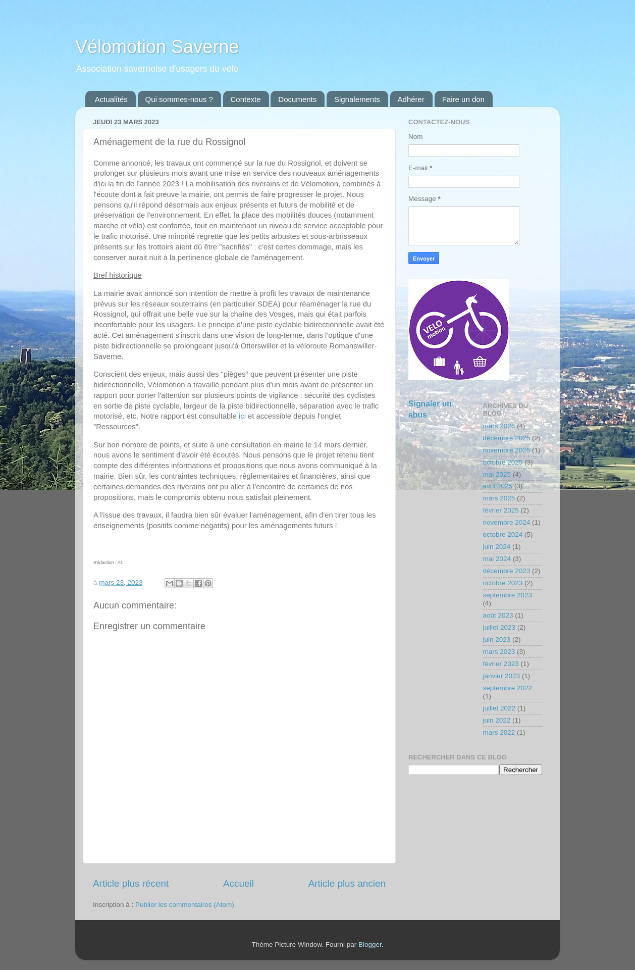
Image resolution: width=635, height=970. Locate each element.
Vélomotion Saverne (157, 46)
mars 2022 (499, 732)
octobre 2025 (503, 462)
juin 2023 (497, 639)
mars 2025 (499, 498)
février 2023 (501, 664)
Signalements (357, 99)
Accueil (238, 883)
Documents (297, 99)
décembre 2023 (507, 571)
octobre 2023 (503, 583)
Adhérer (411, 99)
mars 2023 (499, 651)
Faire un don (463, 99)
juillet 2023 (499, 627)
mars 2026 (499, 426)
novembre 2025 (507, 450)
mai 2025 (497, 474)
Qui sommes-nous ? (179, 99)
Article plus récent (131, 883)
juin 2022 (497, 720)
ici (242, 416)
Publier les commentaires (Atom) (184, 904)
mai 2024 (497, 559)
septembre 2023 (508, 595)
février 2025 (501, 510)
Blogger (370, 944)
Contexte (246, 99)
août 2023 (498, 615)
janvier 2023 (501, 676)
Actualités (111, 99)
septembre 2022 (508, 688)
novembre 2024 (507, 522)
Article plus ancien (347, 883)
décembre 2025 (507, 438)
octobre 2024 (503, 534)
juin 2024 (497, 546)
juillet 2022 (499, 708)
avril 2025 (498, 486)
